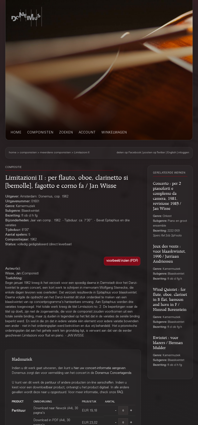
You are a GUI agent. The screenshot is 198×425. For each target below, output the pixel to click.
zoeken (66, 132)
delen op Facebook (129, 152)
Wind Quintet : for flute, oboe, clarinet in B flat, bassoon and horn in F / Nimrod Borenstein (170, 299)
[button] (122, 261)
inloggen (183, 152)
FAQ (120, 392)
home (16, 132)
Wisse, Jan (13, 273)
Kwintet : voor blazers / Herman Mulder (168, 342)
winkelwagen (114, 132)
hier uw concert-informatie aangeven (99, 368)
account (87, 132)
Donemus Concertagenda (113, 373)
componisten (40, 132)
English (171, 152)
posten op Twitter (154, 152)
